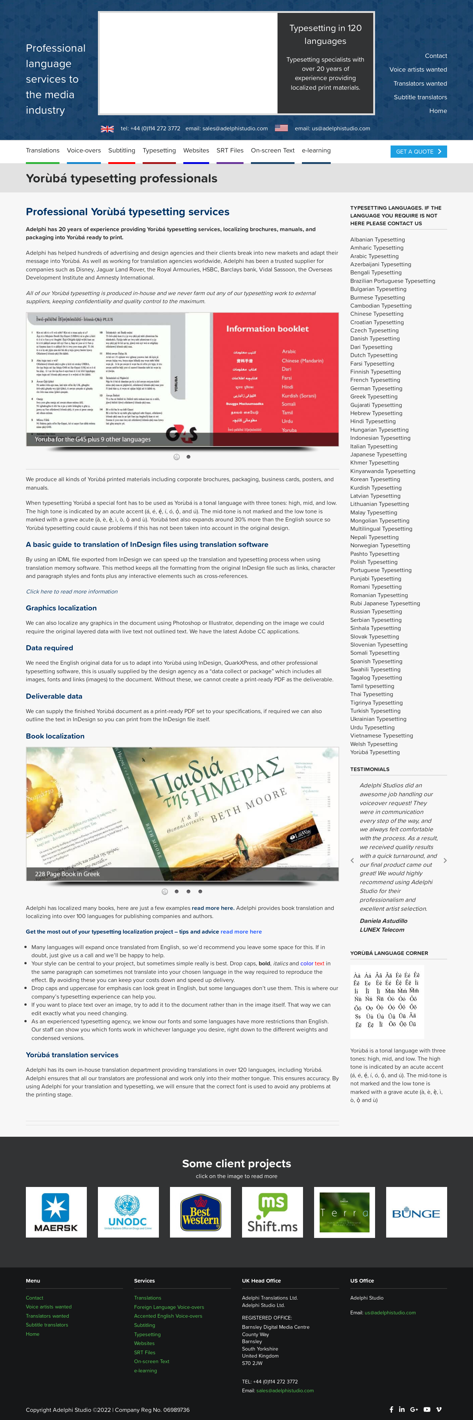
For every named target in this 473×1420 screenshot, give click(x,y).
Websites (196, 150)
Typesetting (159, 150)
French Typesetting (375, 379)
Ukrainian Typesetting (378, 718)
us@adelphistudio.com (341, 128)
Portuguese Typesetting (381, 569)
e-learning (316, 150)
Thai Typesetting (371, 694)
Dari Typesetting (371, 346)
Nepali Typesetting (374, 537)
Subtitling (121, 150)
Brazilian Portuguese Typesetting (392, 280)
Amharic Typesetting (377, 247)
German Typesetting (376, 388)
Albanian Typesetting (377, 239)
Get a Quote (419, 151)
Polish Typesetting (374, 561)
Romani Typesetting (376, 586)
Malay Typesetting (373, 512)
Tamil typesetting (372, 685)
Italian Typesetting (374, 446)
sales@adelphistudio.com (235, 128)
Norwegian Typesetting (380, 545)
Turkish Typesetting (375, 710)
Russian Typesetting (376, 611)
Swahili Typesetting (375, 669)
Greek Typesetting (374, 396)
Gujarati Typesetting (376, 404)
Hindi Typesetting (373, 421)
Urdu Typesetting (372, 727)
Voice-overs (84, 150)
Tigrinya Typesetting (376, 702)
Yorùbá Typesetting (375, 751)
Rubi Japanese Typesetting (385, 603)
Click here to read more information (72, 591)
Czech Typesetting (374, 330)
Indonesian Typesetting (380, 437)
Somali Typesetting (374, 652)
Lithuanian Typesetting (379, 503)
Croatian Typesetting (377, 322)
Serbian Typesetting (376, 619)
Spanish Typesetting (376, 661)
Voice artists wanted (418, 69)
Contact (436, 56)
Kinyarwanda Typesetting (382, 470)
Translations (42, 150)
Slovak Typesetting (374, 636)
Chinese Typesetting (377, 313)
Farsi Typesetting (372, 363)
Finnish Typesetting (375, 371)
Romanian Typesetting (379, 595)
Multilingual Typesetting (381, 528)
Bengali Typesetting (376, 272)
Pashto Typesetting (374, 553)
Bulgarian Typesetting (378, 288)
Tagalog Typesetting (376, 677)
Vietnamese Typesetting (381, 735)
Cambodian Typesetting (381, 305)
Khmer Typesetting (374, 462)
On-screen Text (273, 150)
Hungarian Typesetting (379, 429)
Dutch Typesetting (374, 354)
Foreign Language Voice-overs (169, 1307)
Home (438, 111)
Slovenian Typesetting (379, 644)
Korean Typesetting (375, 479)
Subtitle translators (420, 97)
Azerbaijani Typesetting (380, 264)
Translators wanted (420, 83)
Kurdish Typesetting (376, 487)
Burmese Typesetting (377, 297)
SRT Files (230, 150)
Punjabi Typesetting (375, 578)
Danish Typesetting (375, 338)
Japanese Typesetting (378, 454)
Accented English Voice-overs (168, 1316)
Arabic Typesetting (374, 256)
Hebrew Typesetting (376, 412)
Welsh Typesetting (374, 743)
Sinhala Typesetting (375, 627)
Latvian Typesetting (375, 495)
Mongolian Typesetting (379, 520)
